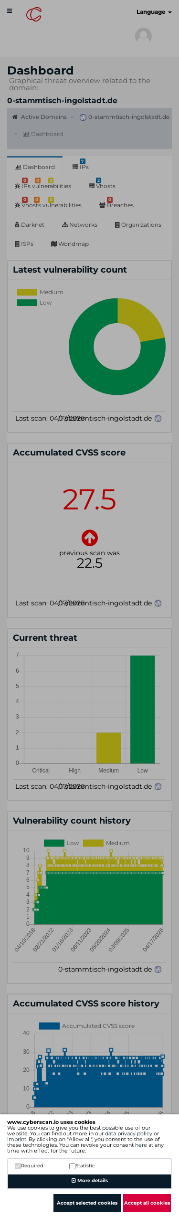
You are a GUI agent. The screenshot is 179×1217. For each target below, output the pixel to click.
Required (29, 1166)
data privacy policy (128, 1133)
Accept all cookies (147, 1203)
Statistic (82, 1166)
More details (90, 1180)
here (141, 1145)
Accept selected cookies (87, 1203)
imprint (16, 1139)
